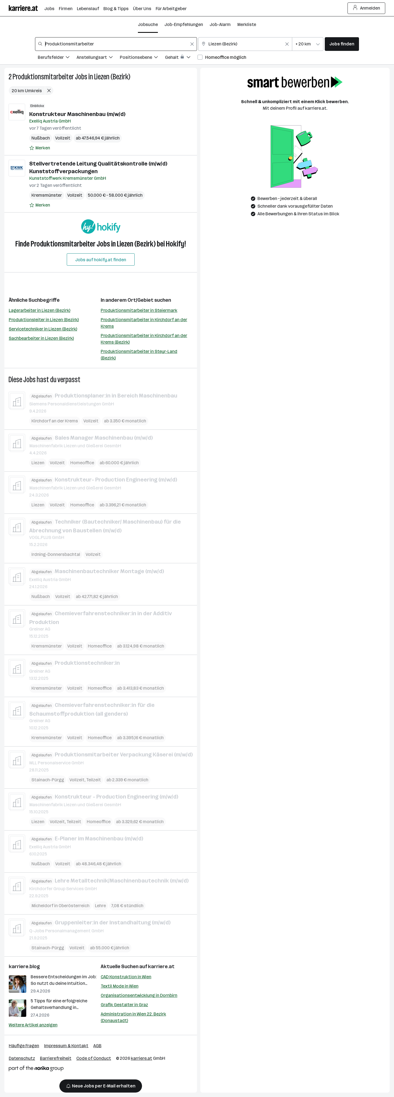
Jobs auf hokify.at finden (100, 259)
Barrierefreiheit (55, 1058)
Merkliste (246, 24)
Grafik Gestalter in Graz (124, 1004)
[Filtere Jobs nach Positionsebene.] (142, 58)
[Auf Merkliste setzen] (39, 148)
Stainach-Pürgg (47, 779)
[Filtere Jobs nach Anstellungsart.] (98, 58)
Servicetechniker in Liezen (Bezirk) (43, 329)
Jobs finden (341, 44)
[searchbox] (116, 44)
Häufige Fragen (24, 1045)
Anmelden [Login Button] (366, 8)
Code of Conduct (93, 1058)
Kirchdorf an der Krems (54, 420)
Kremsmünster (46, 195)
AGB (97, 1045)
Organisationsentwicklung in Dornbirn (139, 995)
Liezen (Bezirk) (112, 76)
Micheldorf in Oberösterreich (60, 905)
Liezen (37, 462)
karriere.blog (24, 966)
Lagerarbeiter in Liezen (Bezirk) (39, 310)
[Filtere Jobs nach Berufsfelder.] (57, 58)
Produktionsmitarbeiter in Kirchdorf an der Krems (144, 323)
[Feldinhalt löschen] (192, 44)
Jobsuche (148, 24)
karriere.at (161, 966)
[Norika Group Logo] (36, 1069)
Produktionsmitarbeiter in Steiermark (139, 310)
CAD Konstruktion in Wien (126, 976)
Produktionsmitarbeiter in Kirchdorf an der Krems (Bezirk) (144, 339)
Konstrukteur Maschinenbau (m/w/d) (77, 114)
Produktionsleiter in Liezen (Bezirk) (44, 319)
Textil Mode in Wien (119, 986)
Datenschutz (22, 1058)
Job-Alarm (220, 24)
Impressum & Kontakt (66, 1045)
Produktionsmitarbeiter (43, 76)
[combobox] (116, 44)
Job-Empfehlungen (183, 24)
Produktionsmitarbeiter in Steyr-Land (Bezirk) (139, 355)
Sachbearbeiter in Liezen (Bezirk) (41, 338)
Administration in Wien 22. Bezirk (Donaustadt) (133, 1017)
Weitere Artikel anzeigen (33, 1025)
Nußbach (40, 138)
